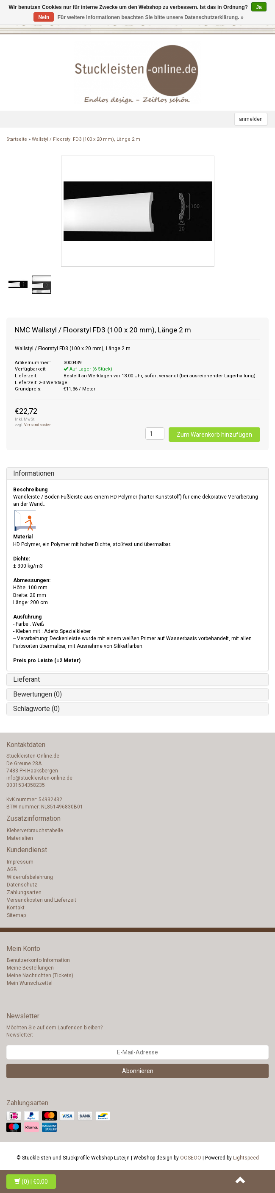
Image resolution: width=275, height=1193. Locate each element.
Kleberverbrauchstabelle (35, 830)
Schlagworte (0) (36, 709)
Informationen (33, 473)
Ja (258, 7)
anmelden (251, 119)
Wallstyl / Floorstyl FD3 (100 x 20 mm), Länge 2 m (86, 139)
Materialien (20, 838)
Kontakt (16, 908)
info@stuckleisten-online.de (39, 778)
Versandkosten (38, 425)
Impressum (20, 862)
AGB (12, 869)
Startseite (16, 139)
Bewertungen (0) (37, 694)
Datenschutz (22, 885)
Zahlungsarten (24, 892)
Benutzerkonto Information (38, 960)
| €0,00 (31, 1181)
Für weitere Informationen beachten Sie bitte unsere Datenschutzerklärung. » (151, 17)
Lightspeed (246, 1158)
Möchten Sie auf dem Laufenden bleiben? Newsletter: (54, 1031)
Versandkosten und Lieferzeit (41, 900)
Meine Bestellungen (30, 968)
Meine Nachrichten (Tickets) (40, 975)
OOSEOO (190, 1158)
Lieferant (26, 679)
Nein (43, 17)
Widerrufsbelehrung (30, 877)
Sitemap (16, 915)
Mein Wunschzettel (30, 983)
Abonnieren (137, 1071)
